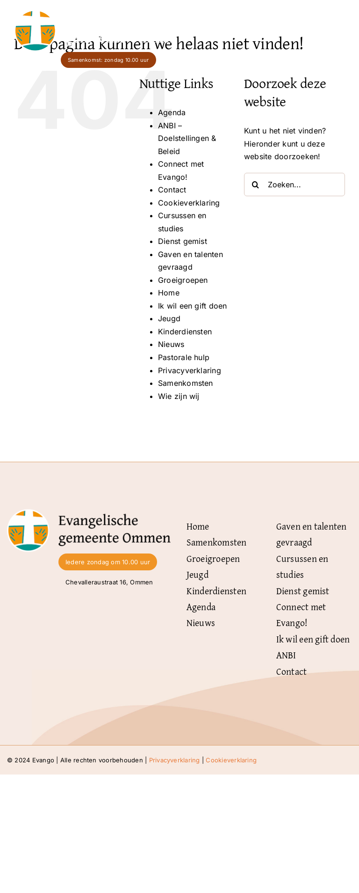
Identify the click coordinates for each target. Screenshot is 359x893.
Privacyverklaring (189, 370)
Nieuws (171, 344)
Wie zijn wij (179, 396)
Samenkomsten (185, 383)
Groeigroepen (183, 280)
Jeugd (169, 318)
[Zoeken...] (294, 184)
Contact (172, 189)
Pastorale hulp (183, 357)
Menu (307, 26)
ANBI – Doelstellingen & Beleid (187, 138)
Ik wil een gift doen (192, 305)
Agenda (172, 112)
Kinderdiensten (185, 331)
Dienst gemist (182, 241)
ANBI (286, 655)
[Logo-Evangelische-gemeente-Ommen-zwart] (89, 512)
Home (169, 292)
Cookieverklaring (189, 202)
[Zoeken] (255, 184)
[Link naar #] (335, 26)
